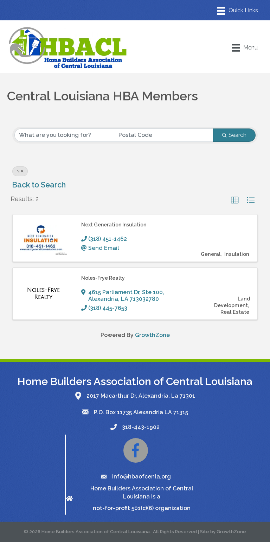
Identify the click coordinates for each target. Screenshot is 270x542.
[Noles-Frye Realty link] (43, 293)
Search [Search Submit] (234, 135)
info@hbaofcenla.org (141, 476)
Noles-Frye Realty (103, 278)
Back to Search (39, 184)
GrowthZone (152, 335)
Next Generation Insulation (113, 224)
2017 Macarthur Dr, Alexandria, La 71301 (140, 395)
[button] (235, 200)
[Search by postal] (164, 135)
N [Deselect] (20, 171)
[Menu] (237, 11)
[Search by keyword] (64, 135)
